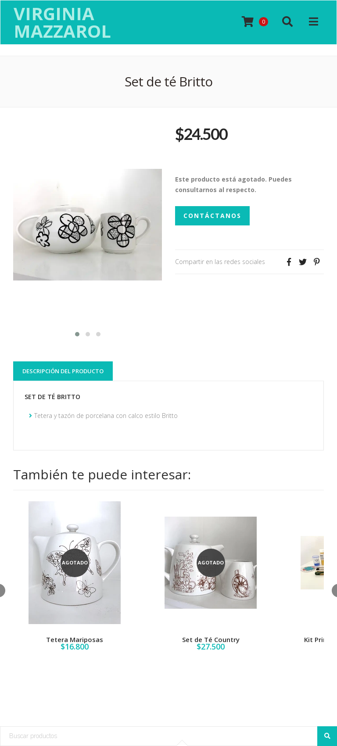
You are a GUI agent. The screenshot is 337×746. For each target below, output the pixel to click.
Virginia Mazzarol (62, 22)
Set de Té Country (211, 639)
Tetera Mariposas (74, 639)
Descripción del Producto (63, 371)
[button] (77, 333)
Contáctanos (212, 215)
